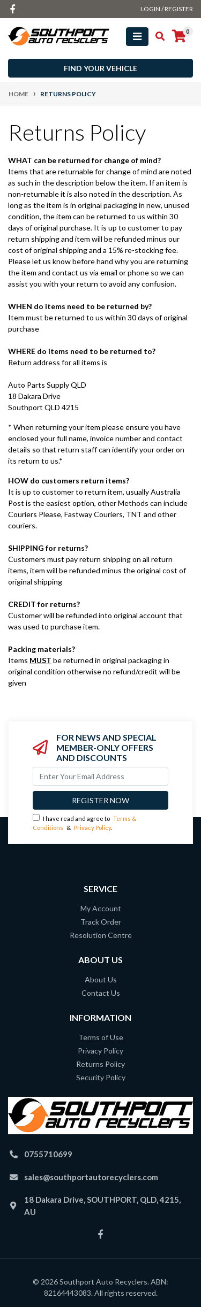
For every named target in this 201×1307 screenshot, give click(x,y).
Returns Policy (100, 1063)
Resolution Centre (101, 935)
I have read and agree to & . (84, 822)
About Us (101, 979)
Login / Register (166, 9)
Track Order (100, 921)
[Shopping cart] (179, 36)
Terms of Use (100, 1037)
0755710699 (48, 1154)
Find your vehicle (100, 68)
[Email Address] (100, 776)
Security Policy (100, 1077)
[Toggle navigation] (137, 36)
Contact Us (100, 992)
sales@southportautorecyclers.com (91, 1177)
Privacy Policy (92, 827)
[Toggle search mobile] (156, 36)
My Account (100, 908)
